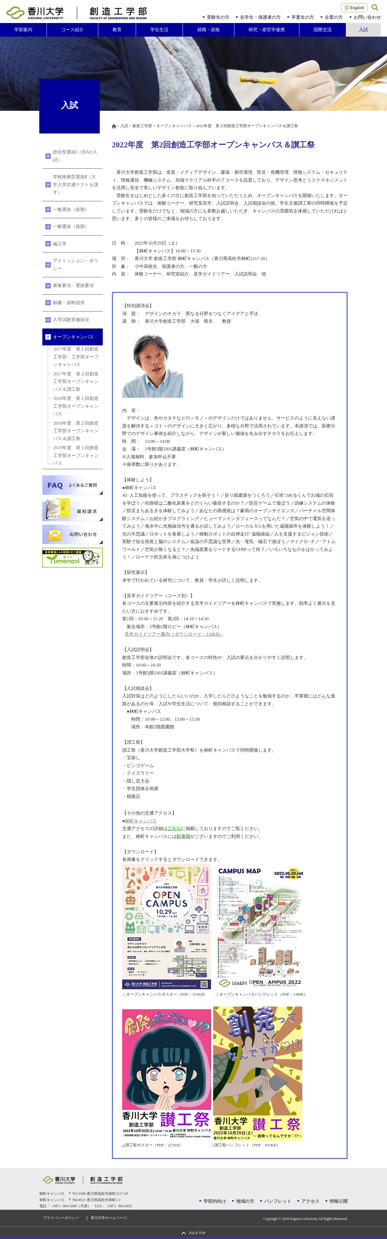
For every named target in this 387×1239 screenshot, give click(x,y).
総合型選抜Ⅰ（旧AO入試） (75, 156)
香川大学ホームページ (109, 1218)
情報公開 (339, 1201)
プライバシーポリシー (61, 1218)
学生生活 (159, 29)
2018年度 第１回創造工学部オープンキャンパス (76, 406)
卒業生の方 (302, 17)
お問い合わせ (367, 17)
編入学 (60, 243)
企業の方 (334, 17)
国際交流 (323, 29)
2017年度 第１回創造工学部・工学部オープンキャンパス (76, 357)
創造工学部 (142, 126)
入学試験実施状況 (71, 319)
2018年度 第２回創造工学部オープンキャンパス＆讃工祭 (76, 431)
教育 (117, 29)
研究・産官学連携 (267, 29)
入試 (363, 29)
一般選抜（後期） (71, 226)
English (354, 7)
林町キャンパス (141, 821)
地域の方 (245, 1201)
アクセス (310, 1201)
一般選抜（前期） (71, 209)
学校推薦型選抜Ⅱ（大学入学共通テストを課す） (75, 184)
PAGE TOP (197, 1233)
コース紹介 (72, 29)
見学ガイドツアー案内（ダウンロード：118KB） (174, 634)
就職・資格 (208, 29)
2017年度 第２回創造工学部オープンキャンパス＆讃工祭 (76, 381)
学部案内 (23, 29)
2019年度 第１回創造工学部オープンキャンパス (76, 455)
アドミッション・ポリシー (75, 264)
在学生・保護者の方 (260, 17)
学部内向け (214, 1201)
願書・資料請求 (69, 302)
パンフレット (277, 1201)
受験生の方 (218, 17)
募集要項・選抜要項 (73, 285)
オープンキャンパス (174, 126)
